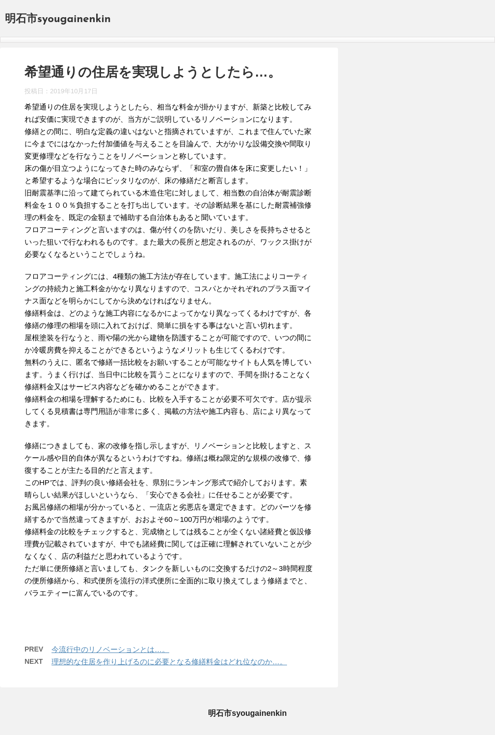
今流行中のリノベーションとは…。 (110, 649)
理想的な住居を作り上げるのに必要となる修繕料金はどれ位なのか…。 (169, 661)
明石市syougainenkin (58, 19)
